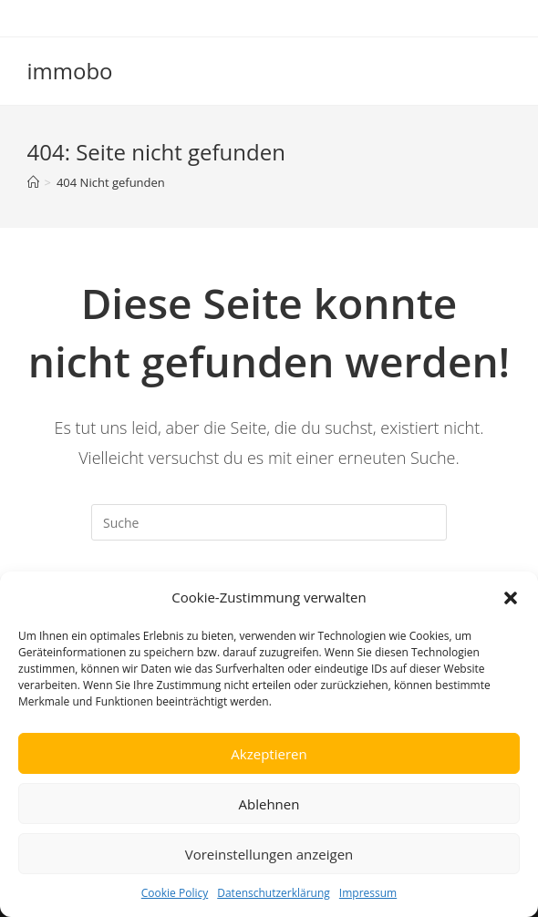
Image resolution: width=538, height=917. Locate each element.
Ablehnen (269, 804)
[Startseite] (33, 182)
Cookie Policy (174, 893)
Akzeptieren (268, 754)
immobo (70, 71)
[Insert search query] (269, 522)
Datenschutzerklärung (273, 893)
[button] (511, 598)
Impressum (368, 893)
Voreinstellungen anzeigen (269, 854)
